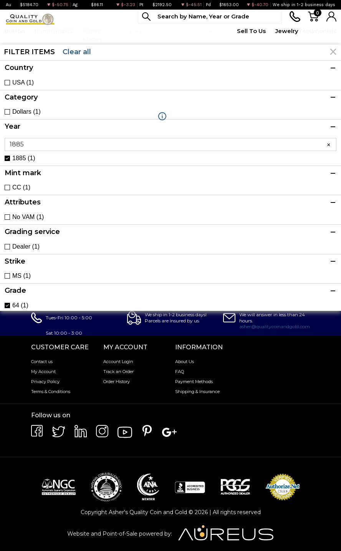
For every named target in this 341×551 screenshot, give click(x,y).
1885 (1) (23, 158)
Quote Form (203, 35)
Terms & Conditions (50, 391)
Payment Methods (194, 381)
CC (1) (21, 187)
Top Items (164, 35)
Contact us (42, 361)
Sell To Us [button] (251, 31)
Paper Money (93, 35)
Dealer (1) (26, 247)
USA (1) (23, 83)
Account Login (118, 361)
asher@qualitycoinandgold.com (274, 326)
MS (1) (21, 276)
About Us (184, 361)
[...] (210, 17)
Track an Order (118, 371)
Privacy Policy (45, 381)
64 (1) (20, 305)
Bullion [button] (15, 31)
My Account (43, 371)
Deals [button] (138, 31)
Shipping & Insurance (197, 391)
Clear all (77, 51)
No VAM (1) (28, 217)
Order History (116, 381)
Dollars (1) (26, 112)
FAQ (179, 371)
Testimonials (317, 31)
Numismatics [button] (54, 31)
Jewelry (286, 31)
